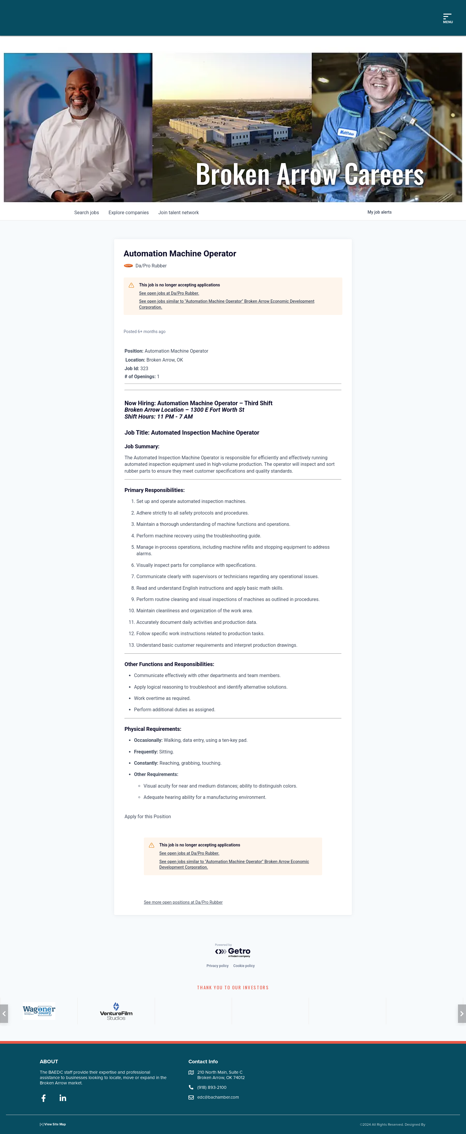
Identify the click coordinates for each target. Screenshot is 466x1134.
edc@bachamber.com (218, 1097)
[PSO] (423, 1011)
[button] (4, 1013)
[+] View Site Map (53, 1124)
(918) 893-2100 (211, 1087)
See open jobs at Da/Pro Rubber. (169, 293)
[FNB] (269, 1011)
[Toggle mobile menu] (447, 18)
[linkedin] (63, 1098)
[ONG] (192, 1011)
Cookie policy (244, 966)
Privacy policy (218, 966)
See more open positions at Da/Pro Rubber (183, 902)
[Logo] (72, 18)
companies (128, 212)
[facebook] (43, 1098)
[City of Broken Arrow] (115, 1011)
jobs (86, 212)
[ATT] (346, 1011)
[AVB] (38, 1011)
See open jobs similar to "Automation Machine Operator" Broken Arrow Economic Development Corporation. (226, 304)
